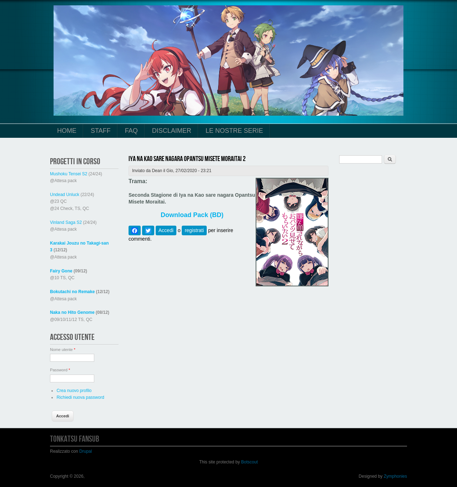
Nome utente (62, 349)
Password (60, 370)
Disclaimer (171, 130)
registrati (194, 230)
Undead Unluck (64, 194)
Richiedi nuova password (80, 397)
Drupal (85, 451)
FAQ (131, 130)
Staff (101, 130)
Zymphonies (395, 476)
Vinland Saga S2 (66, 222)
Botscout (249, 462)
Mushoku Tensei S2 (68, 173)
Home (66, 130)
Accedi (166, 230)
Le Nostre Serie (234, 130)
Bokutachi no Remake (72, 291)
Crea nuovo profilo (73, 390)
